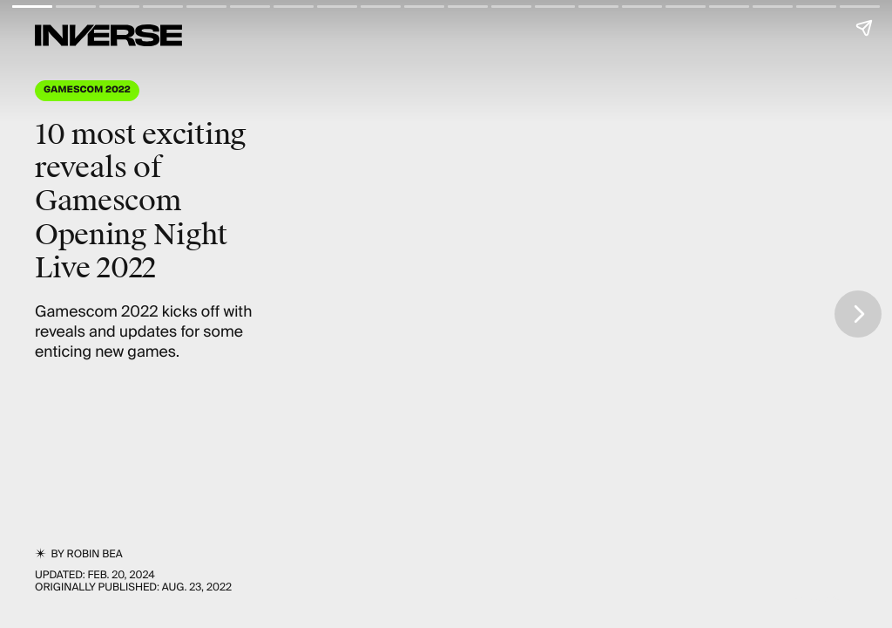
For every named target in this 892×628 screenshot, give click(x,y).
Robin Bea (95, 554)
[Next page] (858, 314)
